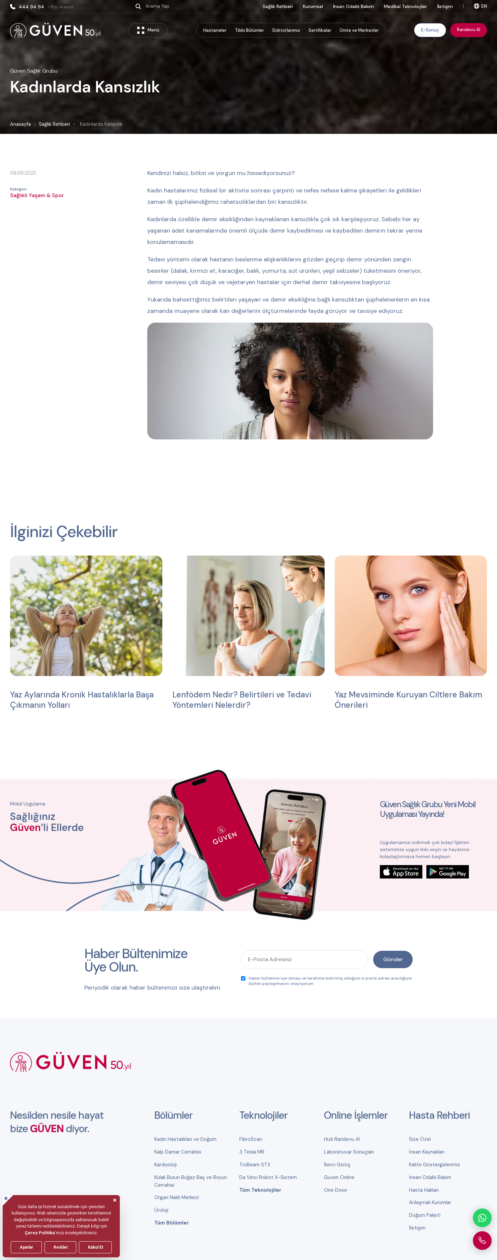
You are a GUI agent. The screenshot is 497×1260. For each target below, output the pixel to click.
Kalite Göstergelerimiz (434, 1164)
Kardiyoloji (165, 1164)
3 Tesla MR (251, 1152)
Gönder (393, 959)
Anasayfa (20, 124)
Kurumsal (313, 6)
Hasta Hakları (424, 1190)
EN (480, 6)
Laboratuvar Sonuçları (349, 1152)
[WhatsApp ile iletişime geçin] (482, 1217)
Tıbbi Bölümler (249, 30)
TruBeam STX (254, 1164)
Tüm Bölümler (171, 1223)
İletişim (445, 6)
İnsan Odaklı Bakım (353, 6)
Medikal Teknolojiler (405, 6)
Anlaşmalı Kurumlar (430, 1202)
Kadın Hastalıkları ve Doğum (185, 1139)
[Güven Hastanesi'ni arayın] (482, 1240)
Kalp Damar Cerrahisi (177, 1152)
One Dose (335, 1190)
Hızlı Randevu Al (342, 1139)
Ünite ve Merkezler (359, 30)
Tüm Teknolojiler (260, 1190)
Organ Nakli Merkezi (176, 1197)
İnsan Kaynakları (426, 1152)
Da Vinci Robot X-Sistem (268, 1177)
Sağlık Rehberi (278, 6)
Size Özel (420, 1139)
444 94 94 (42, 7)
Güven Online (339, 1177)
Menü (148, 30)
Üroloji (161, 1210)
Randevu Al (468, 29)
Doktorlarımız (286, 30)
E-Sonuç (430, 30)
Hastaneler (215, 30)
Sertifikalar (320, 30)
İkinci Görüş (337, 1164)
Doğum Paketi (424, 1215)
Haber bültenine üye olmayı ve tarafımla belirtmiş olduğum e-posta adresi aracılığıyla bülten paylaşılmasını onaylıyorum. (326, 981)
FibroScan (250, 1139)
